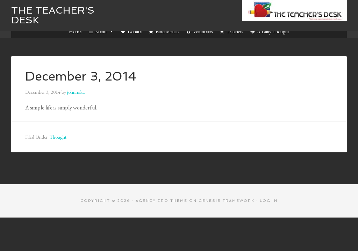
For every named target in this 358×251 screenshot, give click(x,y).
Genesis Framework (227, 201)
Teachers (235, 31)
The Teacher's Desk (52, 15)
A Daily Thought (273, 31)
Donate (135, 31)
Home (75, 31)
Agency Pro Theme (161, 201)
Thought (58, 137)
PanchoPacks (167, 31)
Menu (104, 31)
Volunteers (203, 31)
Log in (269, 201)
